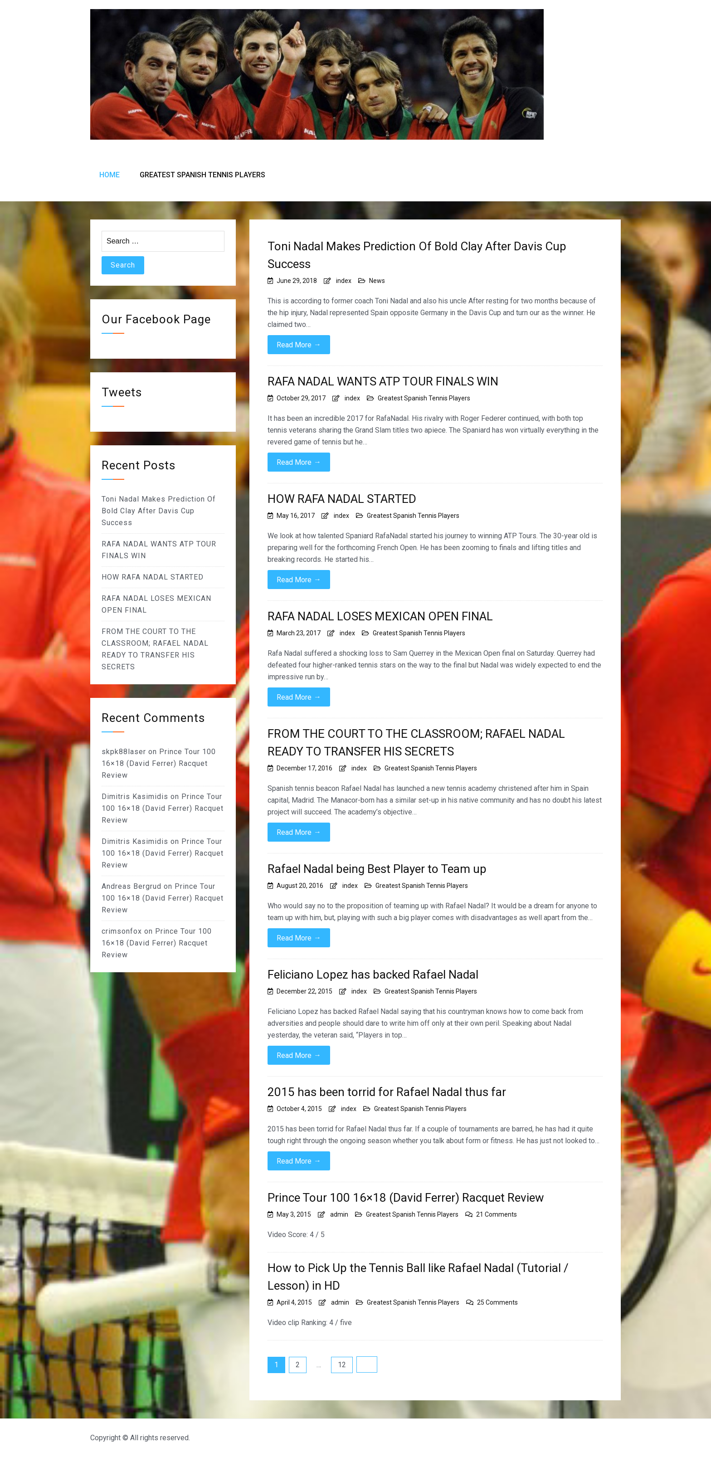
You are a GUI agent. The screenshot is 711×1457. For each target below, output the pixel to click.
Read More (299, 344)
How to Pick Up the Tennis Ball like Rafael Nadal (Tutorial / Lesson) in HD (418, 1276)
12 (342, 1364)
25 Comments (497, 1302)
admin (339, 1214)
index (343, 280)
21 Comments (496, 1214)
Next (366, 1364)
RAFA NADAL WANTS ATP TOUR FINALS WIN (383, 381)
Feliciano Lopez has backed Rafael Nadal (373, 974)
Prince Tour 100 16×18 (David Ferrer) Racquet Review (406, 1197)
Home (109, 175)
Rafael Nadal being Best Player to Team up (377, 869)
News (377, 280)
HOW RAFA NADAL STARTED (342, 499)
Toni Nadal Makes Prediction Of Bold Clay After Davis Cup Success (417, 255)
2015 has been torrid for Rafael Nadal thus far (387, 1092)
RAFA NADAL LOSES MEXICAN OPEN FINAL (380, 616)
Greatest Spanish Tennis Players (202, 175)
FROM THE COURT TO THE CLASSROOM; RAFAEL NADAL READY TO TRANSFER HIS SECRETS (416, 742)
